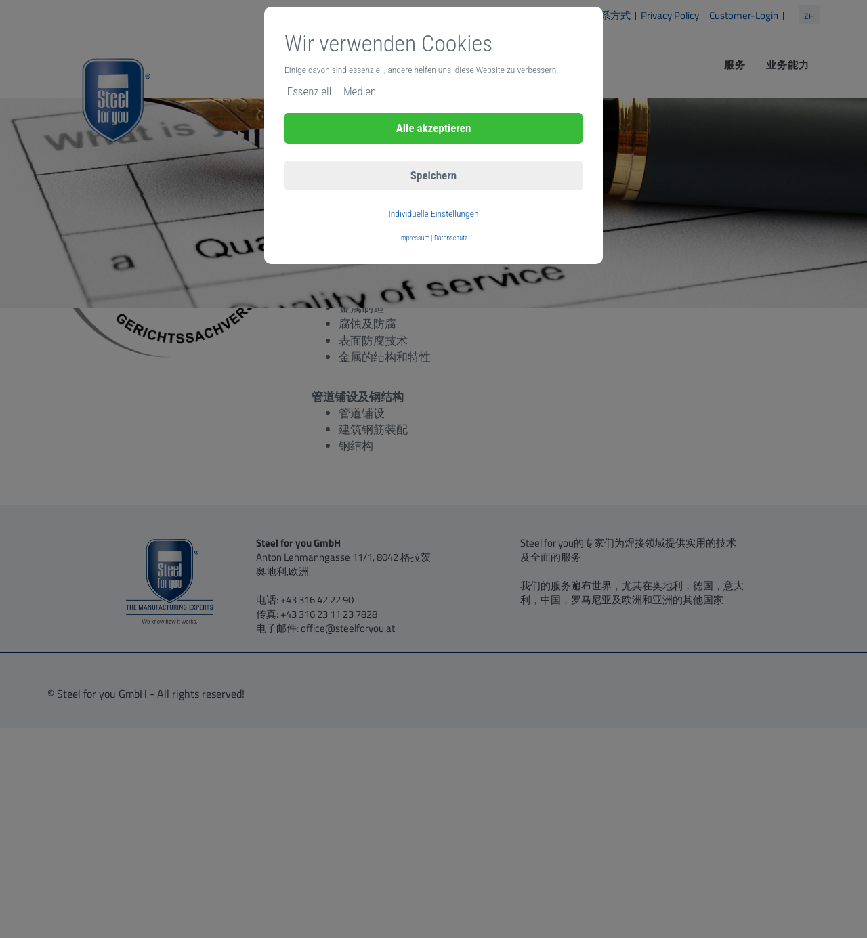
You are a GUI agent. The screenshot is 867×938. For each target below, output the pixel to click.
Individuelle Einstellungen (433, 213)
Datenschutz (450, 238)
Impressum (415, 238)
